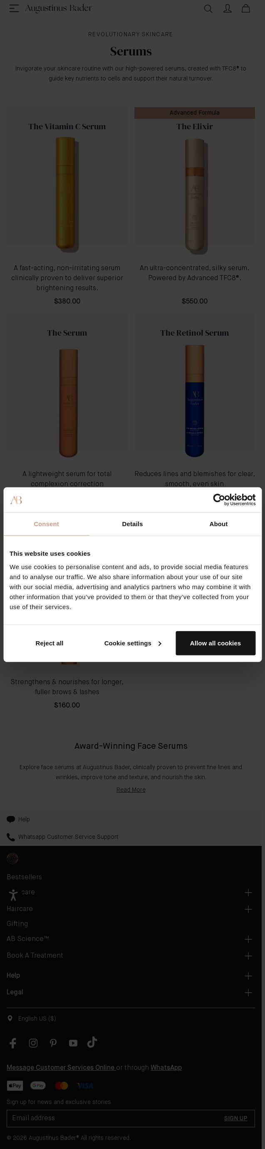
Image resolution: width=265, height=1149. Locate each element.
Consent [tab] (46, 523)
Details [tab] (132, 523)
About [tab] (219, 523)
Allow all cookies (215, 642)
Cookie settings (132, 642)
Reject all (50, 642)
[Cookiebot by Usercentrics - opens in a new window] (219, 500)
